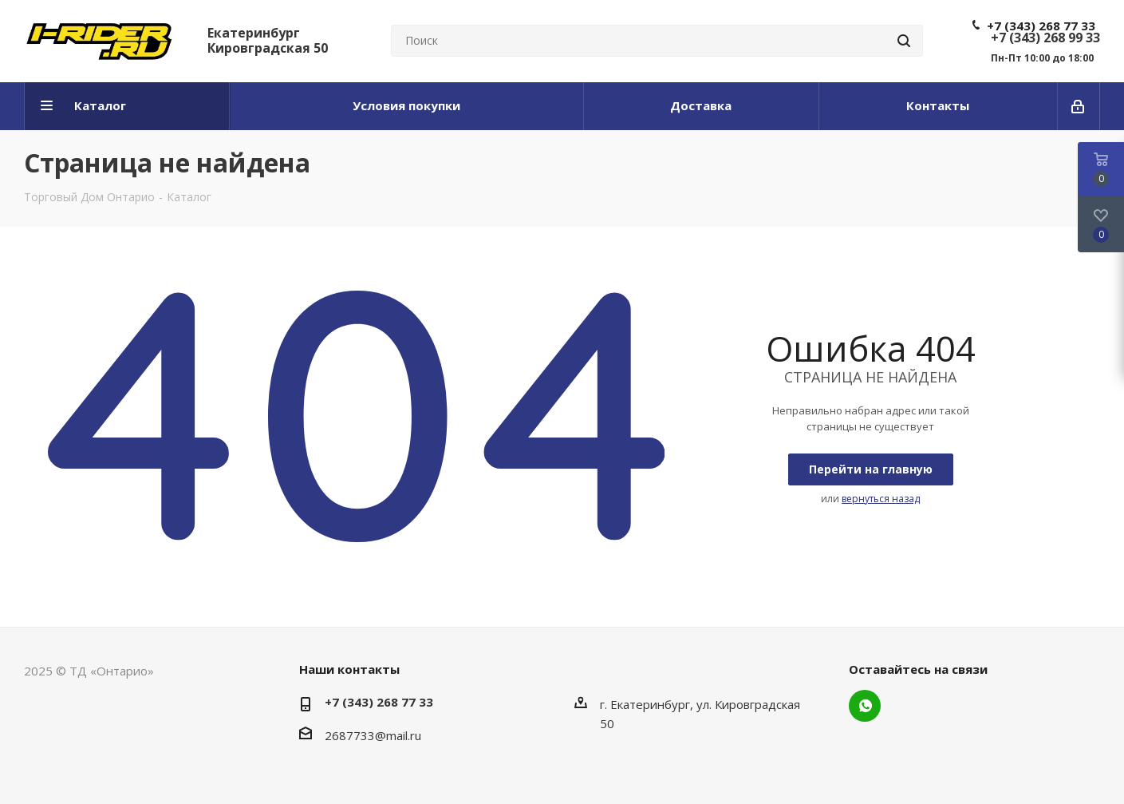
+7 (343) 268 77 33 (1041, 25)
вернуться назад (881, 498)
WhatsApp (865, 706)
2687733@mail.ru (373, 735)
